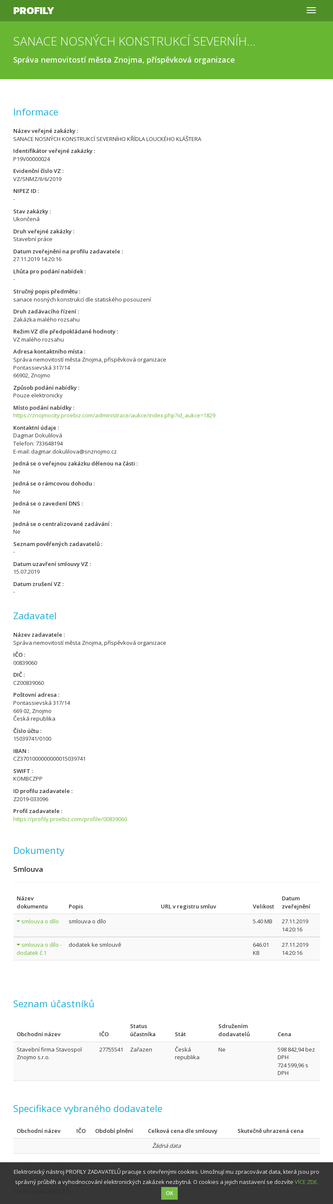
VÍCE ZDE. (307, 1182)
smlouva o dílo (40, 921)
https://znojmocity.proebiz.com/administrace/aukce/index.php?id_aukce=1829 (114, 415)
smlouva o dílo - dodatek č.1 (39, 949)
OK (169, 1193)
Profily (33, 10)
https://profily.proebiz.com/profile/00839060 (70, 819)
